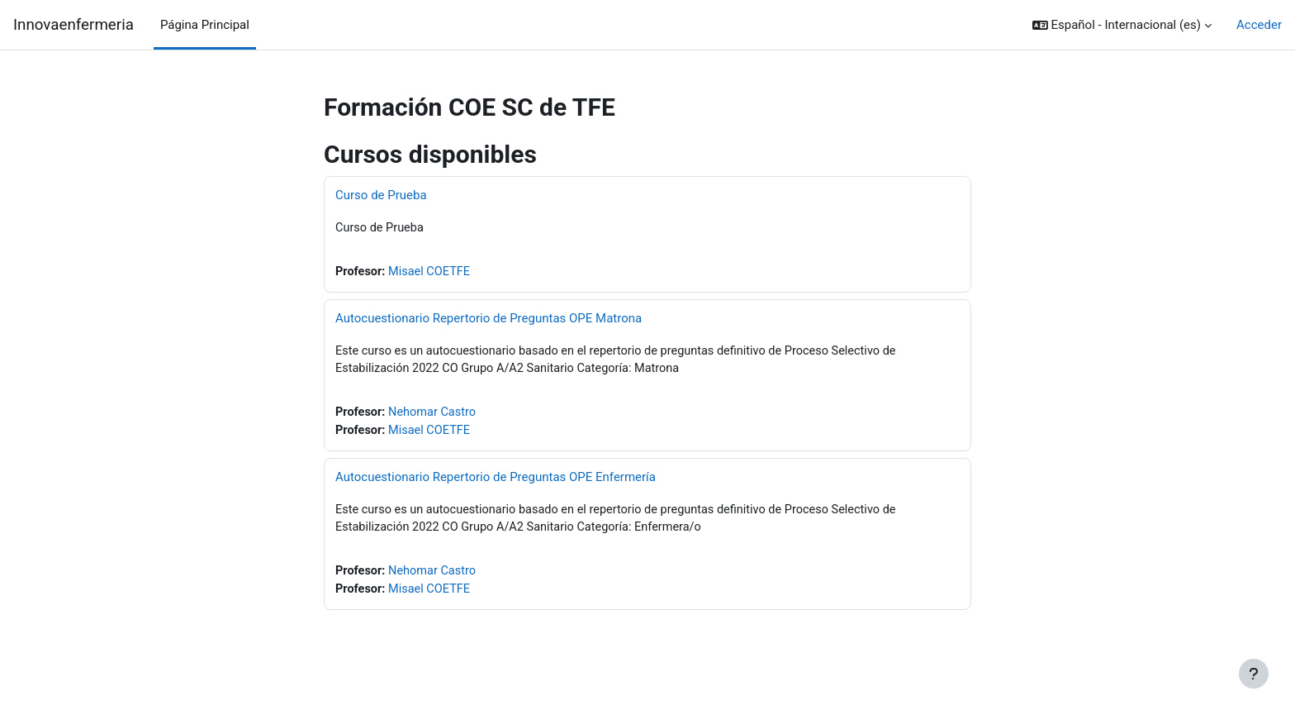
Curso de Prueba (381, 195)
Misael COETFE (432, 272)
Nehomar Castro (435, 415)
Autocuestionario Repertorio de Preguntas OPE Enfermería (495, 480)
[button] (1122, 25)
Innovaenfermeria (73, 25)
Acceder (1259, 24)
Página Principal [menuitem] (204, 24)
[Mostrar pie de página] (1254, 674)
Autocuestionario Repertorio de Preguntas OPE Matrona (488, 319)
